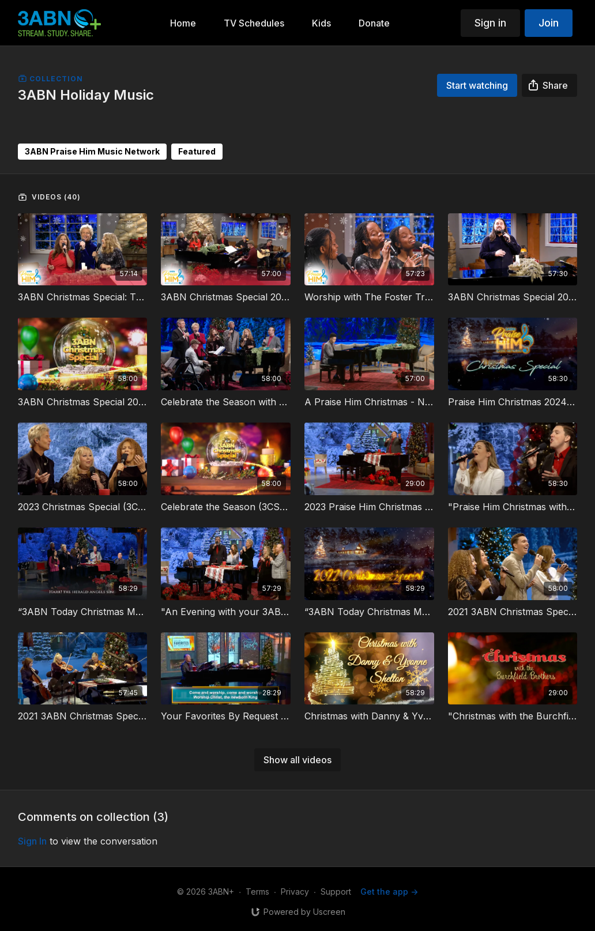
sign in (32, 841)
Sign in (490, 23)
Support (336, 891)
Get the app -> (389, 891)
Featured (197, 151)
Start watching (477, 85)
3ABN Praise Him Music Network (92, 151)
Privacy (295, 891)
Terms (257, 891)
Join (548, 23)
